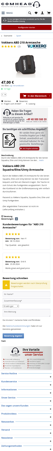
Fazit (3, 341)
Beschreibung (7, 155)
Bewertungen (7, 219)
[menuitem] (7, 13)
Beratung (8, 216)
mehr (41, 160)
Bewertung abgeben (13, 336)
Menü (7, 12)
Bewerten (22, 101)
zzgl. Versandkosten (16, 86)
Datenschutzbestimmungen (18, 326)
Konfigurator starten (26, 27)
